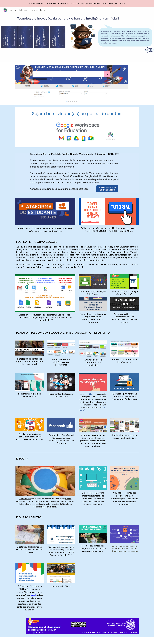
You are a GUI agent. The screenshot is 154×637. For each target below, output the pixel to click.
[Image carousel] (71, 83)
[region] (77, 3)
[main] (45, 229)
